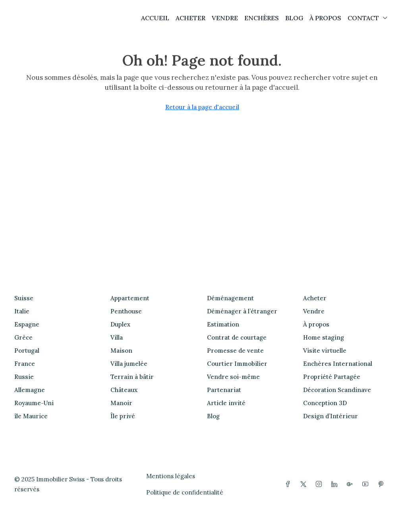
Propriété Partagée (331, 377)
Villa (116, 337)
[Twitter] (304, 484)
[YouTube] (366, 484)
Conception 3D (325, 403)
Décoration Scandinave (337, 390)
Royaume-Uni (34, 403)
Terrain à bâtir (132, 377)
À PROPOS (325, 18)
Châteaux (123, 390)
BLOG (294, 18)
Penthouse (126, 311)
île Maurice (31, 416)
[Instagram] (320, 484)
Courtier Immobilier (237, 363)
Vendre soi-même (233, 377)
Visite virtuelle (324, 350)
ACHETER (190, 18)
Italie (21, 311)
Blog (213, 416)
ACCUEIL (155, 18)
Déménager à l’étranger (242, 311)
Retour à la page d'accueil (202, 107)
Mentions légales (170, 476)
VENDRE (225, 18)
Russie (24, 377)
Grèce (23, 337)
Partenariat (224, 390)
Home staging (323, 337)
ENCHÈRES (261, 18)
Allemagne (29, 390)
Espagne (26, 324)
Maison (121, 350)
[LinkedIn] (335, 484)
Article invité (226, 403)
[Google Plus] (351, 484)
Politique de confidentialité (184, 492)
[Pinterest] (382, 484)
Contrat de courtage (237, 337)
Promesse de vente (235, 350)
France (24, 363)
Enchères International (337, 363)
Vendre (314, 311)
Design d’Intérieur (330, 416)
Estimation (223, 324)
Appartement (129, 298)
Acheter (315, 298)
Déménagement (230, 298)
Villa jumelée (128, 363)
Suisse (23, 298)
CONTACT (363, 18)
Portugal (26, 350)
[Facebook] (289, 484)
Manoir (121, 403)
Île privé (122, 416)
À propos (316, 324)
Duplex (120, 324)
